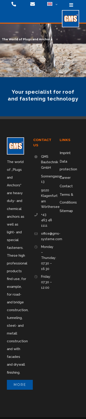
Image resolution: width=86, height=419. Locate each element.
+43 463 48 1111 (46, 220)
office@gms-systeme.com (47, 236)
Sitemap (66, 211)
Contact (66, 186)
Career (65, 178)
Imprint (65, 153)
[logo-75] (70, 12)
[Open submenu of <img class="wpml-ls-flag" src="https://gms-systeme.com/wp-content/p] (56, 4)
